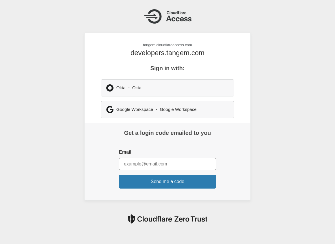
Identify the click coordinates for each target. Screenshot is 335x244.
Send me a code (168, 181)
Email (125, 152)
